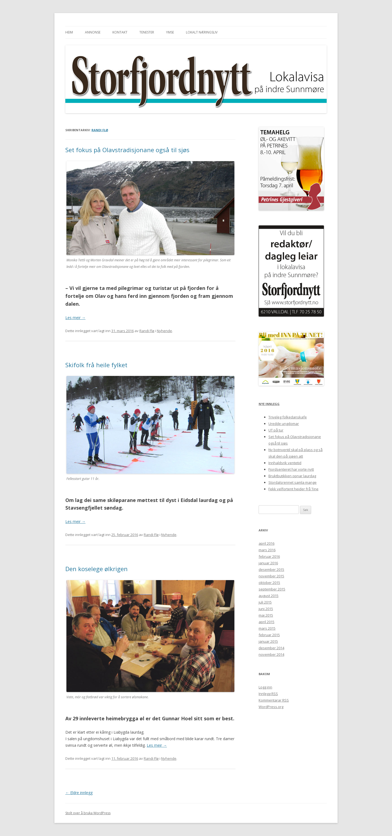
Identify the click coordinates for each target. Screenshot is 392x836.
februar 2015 (269, 634)
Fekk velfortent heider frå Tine (293, 488)
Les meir (75, 317)
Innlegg (268, 693)
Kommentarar (274, 700)
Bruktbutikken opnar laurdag (292, 475)
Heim (69, 32)
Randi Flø (99, 130)
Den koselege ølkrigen (96, 569)
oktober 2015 (269, 582)
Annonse (92, 32)
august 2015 (268, 595)
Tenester (146, 32)
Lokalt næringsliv (202, 32)
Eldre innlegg (79, 792)
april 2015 (266, 621)
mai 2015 (266, 615)
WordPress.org (271, 706)
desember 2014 (271, 647)
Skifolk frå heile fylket (96, 365)
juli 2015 (265, 602)
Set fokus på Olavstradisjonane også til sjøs (127, 150)
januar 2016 (268, 563)
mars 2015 (267, 628)
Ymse (170, 32)
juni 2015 (266, 608)
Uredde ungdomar (283, 423)
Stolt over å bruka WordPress (88, 813)
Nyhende (164, 330)
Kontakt (119, 32)
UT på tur (275, 430)
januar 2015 (268, 641)
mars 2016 (267, 549)
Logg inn (265, 687)
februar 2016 (269, 556)
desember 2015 (271, 569)
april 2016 (266, 543)
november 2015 (271, 576)
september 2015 (272, 589)
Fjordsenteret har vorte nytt (291, 469)
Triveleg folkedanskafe (287, 417)
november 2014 (271, 654)
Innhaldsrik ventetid (284, 462)
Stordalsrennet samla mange (292, 482)
